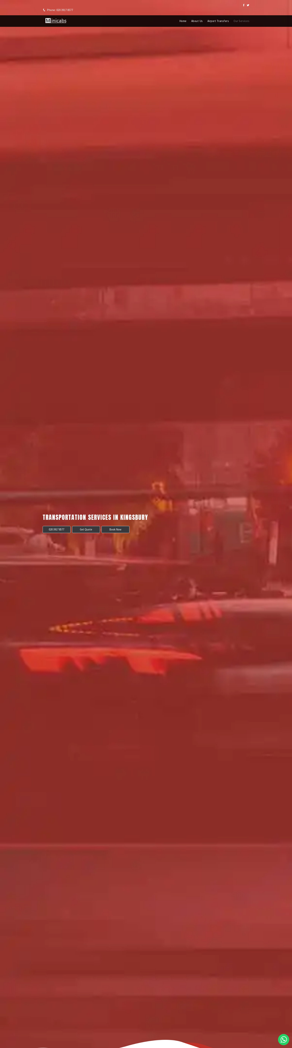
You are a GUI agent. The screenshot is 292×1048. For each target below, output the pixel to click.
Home (183, 21)
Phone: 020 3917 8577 (58, 10)
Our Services (241, 21)
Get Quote (86, 529)
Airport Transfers (218, 21)
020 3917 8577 (56, 529)
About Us (197, 21)
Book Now (115, 529)
